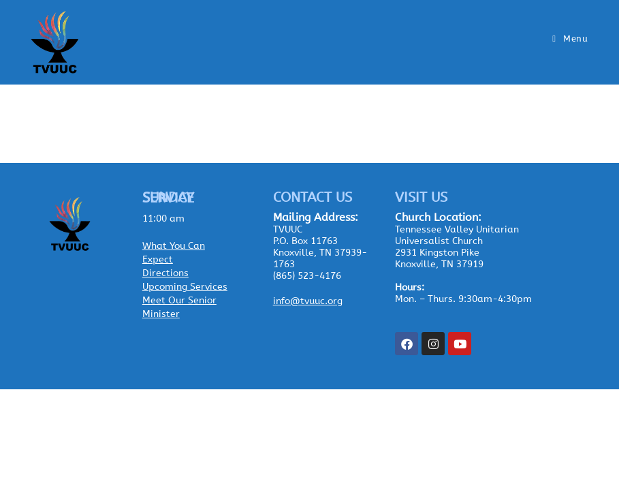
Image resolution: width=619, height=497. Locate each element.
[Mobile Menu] (570, 38)
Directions (165, 273)
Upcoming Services (184, 286)
